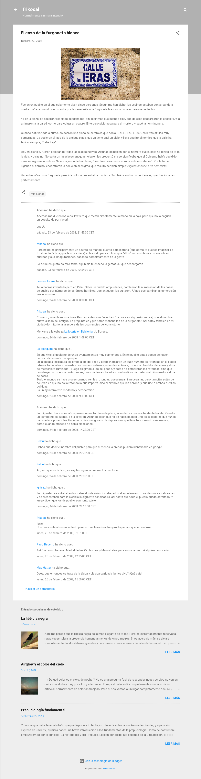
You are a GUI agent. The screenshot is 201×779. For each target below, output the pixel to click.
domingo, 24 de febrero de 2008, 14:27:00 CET (66, 430)
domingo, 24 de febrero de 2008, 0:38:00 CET (65, 300)
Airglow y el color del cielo (42, 664)
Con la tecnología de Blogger (100, 761)
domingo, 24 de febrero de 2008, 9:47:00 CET (65, 396)
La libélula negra (34, 618)
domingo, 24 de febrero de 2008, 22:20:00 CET (66, 506)
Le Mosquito (45, 349)
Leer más (172, 652)
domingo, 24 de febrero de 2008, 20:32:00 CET (66, 453)
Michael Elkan (110, 768)
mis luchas (38, 194)
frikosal (31, 9)
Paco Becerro (45, 544)
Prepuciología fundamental (43, 710)
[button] (177, 33)
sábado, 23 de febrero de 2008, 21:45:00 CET (65, 232)
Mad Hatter (44, 567)
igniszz (41, 487)
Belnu (40, 441)
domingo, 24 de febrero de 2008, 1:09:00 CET (65, 337)
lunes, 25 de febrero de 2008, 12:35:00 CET (64, 556)
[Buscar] (185, 11)
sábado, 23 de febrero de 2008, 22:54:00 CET (65, 270)
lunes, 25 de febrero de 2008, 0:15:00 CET (63, 533)
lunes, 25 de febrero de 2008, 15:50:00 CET (64, 579)
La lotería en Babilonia (78, 331)
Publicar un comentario (40, 589)
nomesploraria (46, 281)
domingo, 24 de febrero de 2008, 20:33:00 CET (66, 476)
